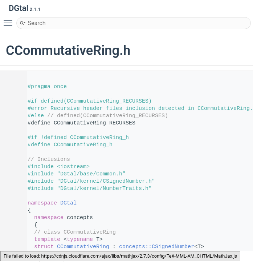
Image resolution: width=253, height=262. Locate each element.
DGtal (68, 203)
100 (11, 247)
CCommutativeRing (83, 247)
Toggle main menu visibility (10, 19)
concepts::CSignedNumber (156, 247)
